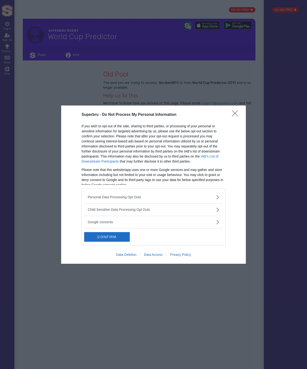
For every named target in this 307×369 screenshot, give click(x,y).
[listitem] (153, 197)
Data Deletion (126, 255)
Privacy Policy (180, 255)
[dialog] (153, 184)
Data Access (153, 255)
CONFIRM (106, 237)
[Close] (236, 114)
